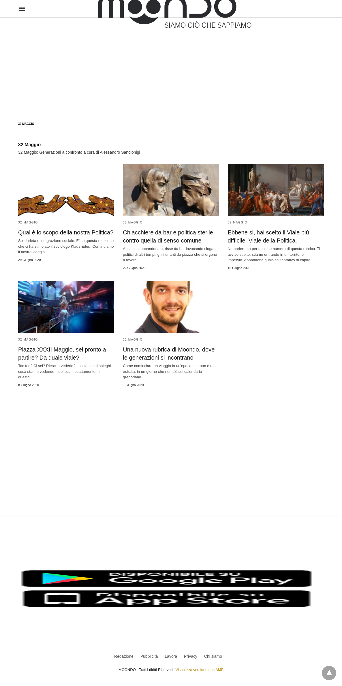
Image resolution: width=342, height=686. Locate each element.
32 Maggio (28, 222)
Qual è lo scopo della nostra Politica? (65, 232)
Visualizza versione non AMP (199, 670)
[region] (171, 64)
